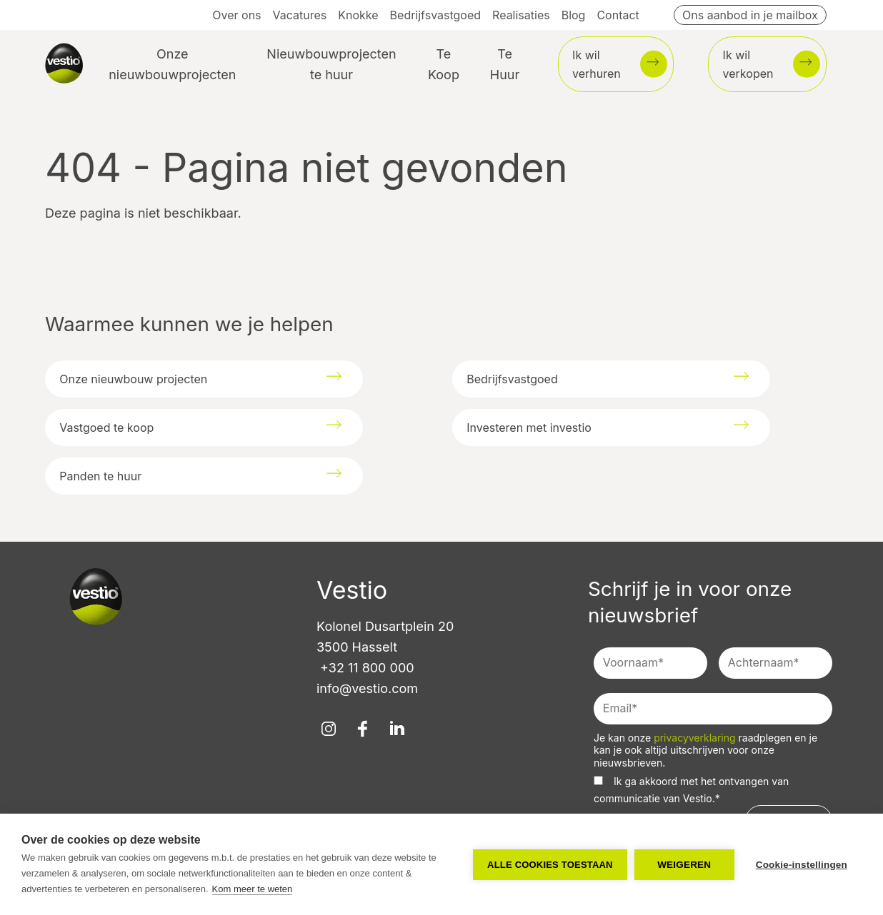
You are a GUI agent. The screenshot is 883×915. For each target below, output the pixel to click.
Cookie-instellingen (801, 864)
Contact (618, 15)
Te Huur (504, 64)
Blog (574, 15)
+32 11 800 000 (365, 667)
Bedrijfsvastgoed (435, 15)
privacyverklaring (696, 738)
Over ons (236, 15)
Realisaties (521, 15)
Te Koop (443, 64)
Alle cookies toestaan (550, 864)
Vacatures (300, 15)
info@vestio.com (367, 688)
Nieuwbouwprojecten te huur (331, 64)
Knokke (358, 15)
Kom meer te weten (252, 889)
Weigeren (684, 864)
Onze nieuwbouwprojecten (172, 64)
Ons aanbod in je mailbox (750, 15)
